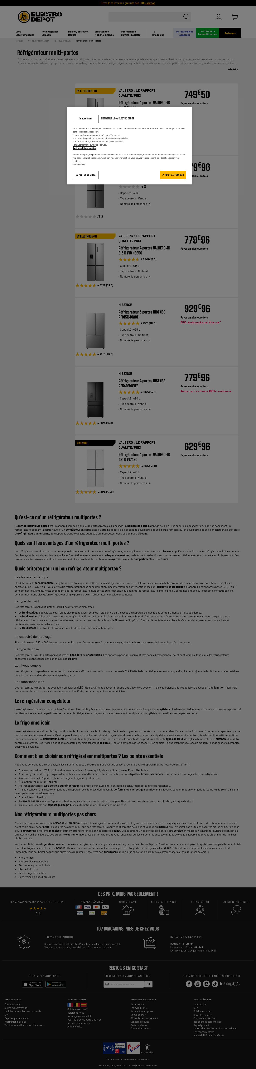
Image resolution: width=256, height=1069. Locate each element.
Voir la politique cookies (85, 148)
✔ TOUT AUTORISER (173, 174)
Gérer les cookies (85, 174)
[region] (129, 145)
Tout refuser (85, 118)
